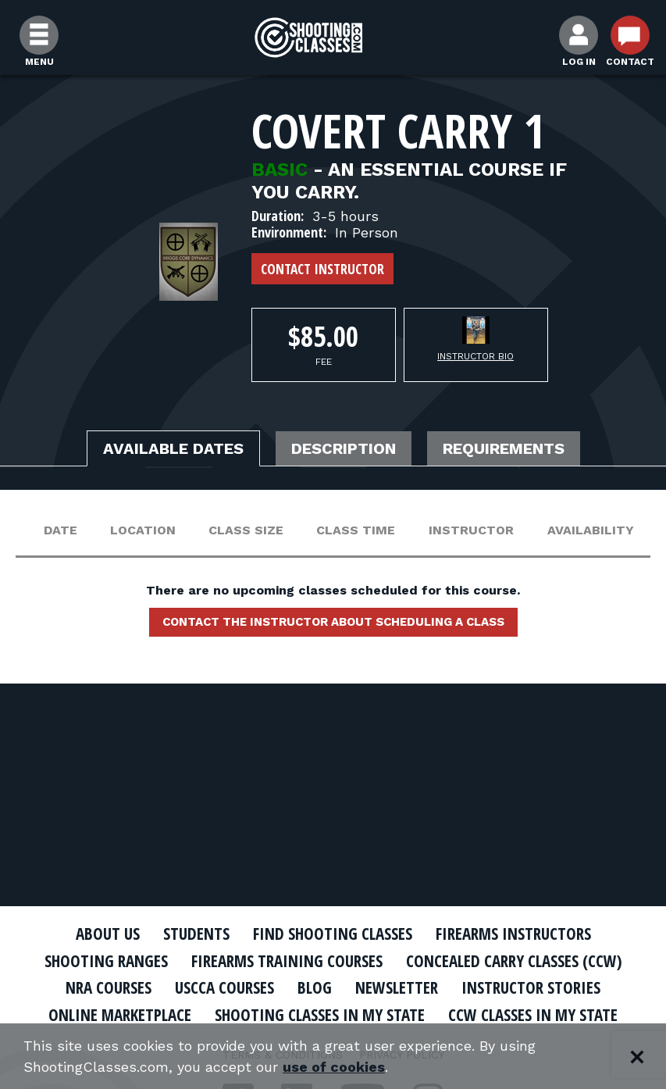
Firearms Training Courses (287, 961)
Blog (314, 987)
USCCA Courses (224, 987)
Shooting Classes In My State (320, 1015)
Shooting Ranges (106, 961)
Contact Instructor (322, 268)
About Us (108, 933)
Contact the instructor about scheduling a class (333, 622)
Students (196, 933)
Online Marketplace (119, 1015)
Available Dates (173, 448)
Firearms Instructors (513, 933)
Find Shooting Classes (332, 933)
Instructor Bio (475, 356)
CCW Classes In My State (533, 1015)
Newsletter (396, 987)
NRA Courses (108, 987)
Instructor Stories (530, 987)
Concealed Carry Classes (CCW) (514, 961)
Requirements (503, 448)
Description (343, 448)
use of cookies (334, 1067)
